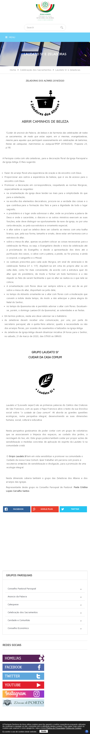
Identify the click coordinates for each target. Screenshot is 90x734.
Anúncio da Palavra (17, 596)
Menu (10, 37)
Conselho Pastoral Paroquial (22, 588)
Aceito (43, 731)
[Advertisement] (45, 535)
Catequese (13, 604)
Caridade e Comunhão (19, 620)
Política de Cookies (73, 728)
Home (13, 69)
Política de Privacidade (55, 728)
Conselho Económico (18, 628)
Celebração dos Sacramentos (35, 69)
